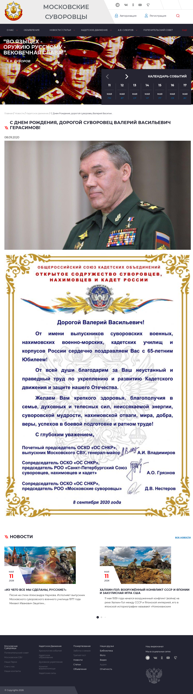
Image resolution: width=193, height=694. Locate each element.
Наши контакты (12, 671)
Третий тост (79, 655)
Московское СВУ (13, 657)
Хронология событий (50, 651)
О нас (10, 30)
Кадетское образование (46, 656)
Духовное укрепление (51, 662)
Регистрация (158, 15)
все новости (183, 537)
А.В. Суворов (125, 30)
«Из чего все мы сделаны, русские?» (35, 589)
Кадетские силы (47, 673)
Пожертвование (82, 646)
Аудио (103, 665)
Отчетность (106, 669)
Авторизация (128, 15)
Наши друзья (107, 646)
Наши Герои (10, 662)
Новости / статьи (60, 30)
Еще (184, 30)
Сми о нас (9, 667)
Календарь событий (167, 75)
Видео (103, 660)
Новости (78, 660)
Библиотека (106, 651)
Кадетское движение (94, 30)
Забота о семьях (82, 651)
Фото (103, 655)
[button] (96, 96)
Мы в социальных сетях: (158, 651)
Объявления (31, 30)
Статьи (77, 665)
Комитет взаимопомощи (47, 668)
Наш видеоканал (155, 646)
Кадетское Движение (50, 646)
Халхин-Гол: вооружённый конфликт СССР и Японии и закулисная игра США (144, 591)
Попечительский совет (158, 30)
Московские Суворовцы (66, 11)
